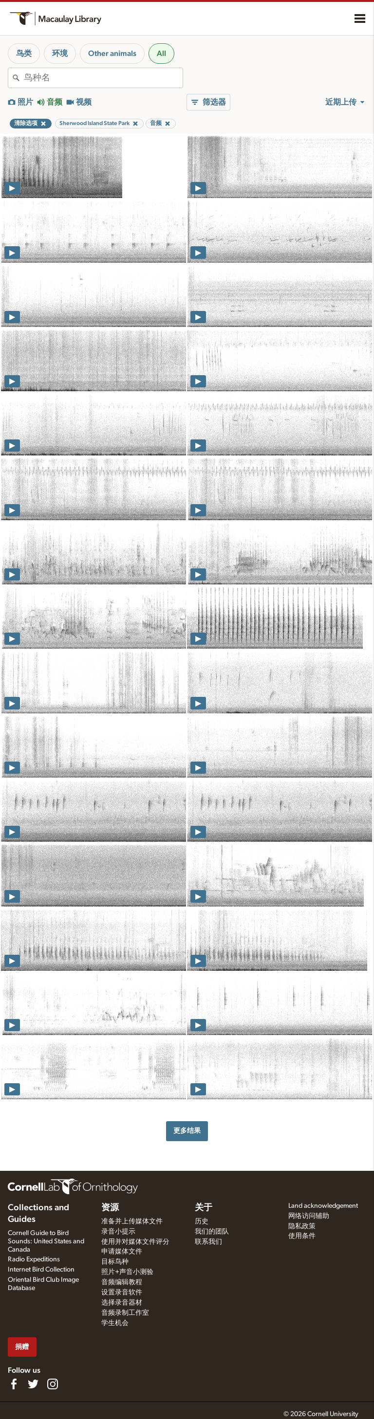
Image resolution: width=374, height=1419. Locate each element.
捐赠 (22, 1346)
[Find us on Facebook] (13, 1384)
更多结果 (187, 1130)
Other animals (112, 53)
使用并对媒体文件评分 (135, 1241)
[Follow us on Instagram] (52, 1384)
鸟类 (24, 53)
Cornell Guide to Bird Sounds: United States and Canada (46, 1241)
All (161, 53)
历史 (201, 1221)
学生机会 (115, 1323)
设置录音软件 (121, 1292)
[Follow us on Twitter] (33, 1384)
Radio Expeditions (34, 1259)
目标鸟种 (115, 1261)
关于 (203, 1207)
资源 (110, 1207)
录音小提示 (118, 1231)
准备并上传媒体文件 (132, 1221)
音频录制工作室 (125, 1313)
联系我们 (208, 1241)
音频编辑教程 (121, 1282)
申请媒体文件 (121, 1251)
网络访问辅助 (308, 1216)
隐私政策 (302, 1226)
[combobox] (103, 78)
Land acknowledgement (323, 1205)
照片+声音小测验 (127, 1272)
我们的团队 (212, 1231)
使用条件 (302, 1236)
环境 (60, 53)
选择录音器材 (121, 1302)
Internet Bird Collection (41, 1269)
